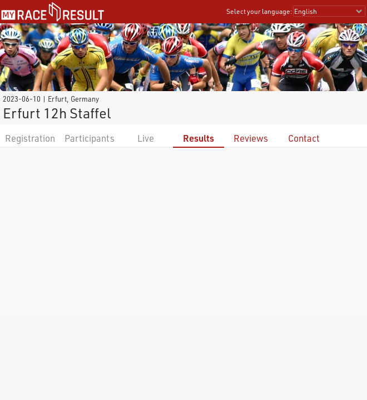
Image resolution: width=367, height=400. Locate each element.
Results (198, 138)
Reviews (251, 138)
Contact (304, 138)
